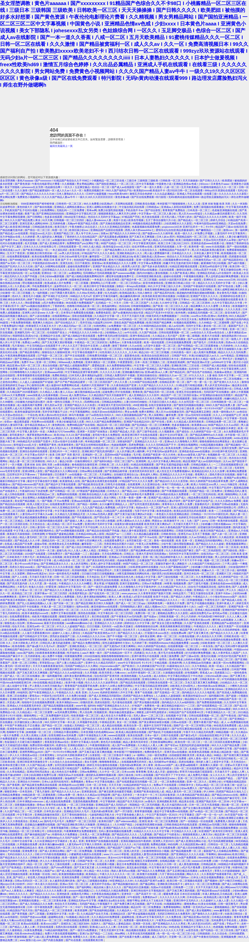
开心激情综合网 (35, 385)
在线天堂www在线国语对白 (107, 411)
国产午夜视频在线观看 (175, 491)
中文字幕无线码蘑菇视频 (179, 309)
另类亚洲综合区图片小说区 (119, 543)
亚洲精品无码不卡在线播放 (24, 606)
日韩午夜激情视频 (17, 936)
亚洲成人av (36, 821)
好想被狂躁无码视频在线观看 (215, 527)
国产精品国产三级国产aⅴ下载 (125, 847)
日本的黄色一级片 (181, 352)
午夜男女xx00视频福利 (169, 920)
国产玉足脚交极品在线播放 (182, 870)
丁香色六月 (79, 679)
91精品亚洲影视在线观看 (183, 266)
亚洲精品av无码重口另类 (213, 824)
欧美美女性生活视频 (124, 728)
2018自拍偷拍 (92, 656)
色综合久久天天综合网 (180, 256)
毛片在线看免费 (167, 847)
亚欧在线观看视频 (82, 316)
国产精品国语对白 (233, 259)
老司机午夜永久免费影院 (106, 434)
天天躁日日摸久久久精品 (163, 401)
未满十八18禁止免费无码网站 (116, 685)
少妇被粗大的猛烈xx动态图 (109, 378)
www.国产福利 (25, 652)
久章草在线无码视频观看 (141, 933)
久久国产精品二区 (14, 811)
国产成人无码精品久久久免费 (36, 903)
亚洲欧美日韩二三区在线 (185, 365)
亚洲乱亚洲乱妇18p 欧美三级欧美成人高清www (139, 256)
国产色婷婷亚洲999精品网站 (96, 299)
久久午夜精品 (200, 666)
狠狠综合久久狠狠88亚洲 (56, 352)
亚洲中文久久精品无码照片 (101, 662)
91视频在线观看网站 (185, 322)
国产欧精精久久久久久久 (29, 669)
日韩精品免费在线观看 (14, 560)
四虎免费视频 (137, 444)
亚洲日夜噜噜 (90, 837)
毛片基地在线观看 (122, 702)
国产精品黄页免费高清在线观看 (40, 784)
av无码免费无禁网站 (66, 712)
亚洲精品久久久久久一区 (149, 441)
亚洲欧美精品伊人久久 (130, 253)
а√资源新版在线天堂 (94, 758)
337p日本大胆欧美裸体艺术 (72, 755)
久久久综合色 (220, 933)
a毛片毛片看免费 (191, 867)
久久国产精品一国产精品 (144, 699)
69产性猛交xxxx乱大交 (108, 778)
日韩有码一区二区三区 (69, 203)
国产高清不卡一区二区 (149, 893)
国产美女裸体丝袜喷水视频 (154, 722)
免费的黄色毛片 (153, 751)
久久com (94, 692)
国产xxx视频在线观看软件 (36, 306)
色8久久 (17, 296)
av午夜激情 (54, 728)
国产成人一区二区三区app (131, 603)
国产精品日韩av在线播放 (173, 368)
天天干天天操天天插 (207, 887)
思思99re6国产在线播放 (118, 454)
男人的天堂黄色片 (237, 775)
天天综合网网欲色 (112, 553)
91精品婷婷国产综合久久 (137, 784)
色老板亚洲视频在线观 (225, 210)
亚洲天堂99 (44, 507)
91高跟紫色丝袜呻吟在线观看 (110, 567)
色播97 (125, 329)
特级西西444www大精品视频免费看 (169, 642)
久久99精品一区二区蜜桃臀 (214, 322)
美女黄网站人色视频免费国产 (39, 497)
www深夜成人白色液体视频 (43, 395)
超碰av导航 (41, 543)
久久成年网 (61, 279)
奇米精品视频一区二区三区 (100, 441)
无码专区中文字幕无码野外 (184, 553)
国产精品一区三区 (52, 725)
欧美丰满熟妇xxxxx (68, 702)
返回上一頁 (66, 146)
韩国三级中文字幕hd (177, 299)
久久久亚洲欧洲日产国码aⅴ (174, 877)
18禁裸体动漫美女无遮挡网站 (196, 289)
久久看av (94, 699)
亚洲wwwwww (35, 623)
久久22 (70, 434)
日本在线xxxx (195, 897)
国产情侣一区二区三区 (38, 230)
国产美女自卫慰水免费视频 (167, 623)
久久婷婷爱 (29, 236)
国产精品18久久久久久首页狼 (172, 481)
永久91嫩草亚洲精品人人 (113, 504)
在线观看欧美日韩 (93, 940)
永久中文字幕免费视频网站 (55, 289)
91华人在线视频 (144, 775)
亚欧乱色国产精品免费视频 (129, 322)
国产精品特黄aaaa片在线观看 (214, 890)
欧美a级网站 (114, 669)
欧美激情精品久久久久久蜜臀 (120, 263)
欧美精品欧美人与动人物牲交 (136, 292)
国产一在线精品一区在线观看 (197, 821)
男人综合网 (86, 712)
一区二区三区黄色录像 (54, 900)
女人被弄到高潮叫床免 (63, 880)
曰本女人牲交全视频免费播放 (208, 877)
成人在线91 (159, 675)
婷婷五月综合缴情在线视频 (102, 765)
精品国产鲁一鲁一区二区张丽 (147, 329)
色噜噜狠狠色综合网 (147, 626)
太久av (227, 461)
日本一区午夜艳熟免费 (40, 907)
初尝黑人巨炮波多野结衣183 (44, 877)
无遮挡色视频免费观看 (86, 801)
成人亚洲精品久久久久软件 (144, 395)
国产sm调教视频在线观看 (70, 530)
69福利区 (22, 692)
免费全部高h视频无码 (42, 745)
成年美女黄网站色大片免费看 (170, 758)
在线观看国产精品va (154, 718)
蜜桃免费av (190, 903)
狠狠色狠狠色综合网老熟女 (215, 441)
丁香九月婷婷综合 (10, 613)
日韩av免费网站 (19, 619)
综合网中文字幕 (223, 748)
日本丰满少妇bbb (214, 689)
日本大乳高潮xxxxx (131, 240)
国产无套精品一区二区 (167, 692)
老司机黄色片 (17, 434)
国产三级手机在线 (147, 431)
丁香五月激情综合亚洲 (201, 593)
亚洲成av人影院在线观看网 (176, 207)
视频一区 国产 (83, 567)
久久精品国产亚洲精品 (145, 368)
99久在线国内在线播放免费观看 (223, 639)
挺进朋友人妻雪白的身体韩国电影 (150, 854)
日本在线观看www (235, 408)
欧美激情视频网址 (17, 309)
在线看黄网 (134, 484)
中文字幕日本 (25, 814)
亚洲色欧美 (63, 893)
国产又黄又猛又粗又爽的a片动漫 (133, 514)
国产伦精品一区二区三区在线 (217, 930)
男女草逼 (99, 583)
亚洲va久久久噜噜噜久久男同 (181, 441)
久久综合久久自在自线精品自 (66, 761)
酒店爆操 (94, 553)
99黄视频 (57, 709)
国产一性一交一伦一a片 (210, 814)
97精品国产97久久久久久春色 (99, 253)
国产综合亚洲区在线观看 (163, 517)
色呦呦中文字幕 (15, 732)
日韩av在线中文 (120, 709)
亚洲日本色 (149, 847)
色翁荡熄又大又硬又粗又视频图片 (23, 742)
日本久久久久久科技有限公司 (40, 246)
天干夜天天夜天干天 (101, 458)
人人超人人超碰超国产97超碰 (36, 382)
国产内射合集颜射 (53, 940)
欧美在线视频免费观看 (95, 557)
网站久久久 (193, 874)
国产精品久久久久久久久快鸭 (211, 216)
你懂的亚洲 (87, 702)
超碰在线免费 (9, 629)
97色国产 (137, 705)
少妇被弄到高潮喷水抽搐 (148, 824)
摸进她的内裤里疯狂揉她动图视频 (196, 292)
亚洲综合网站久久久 (154, 679)
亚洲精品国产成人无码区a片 (112, 804)
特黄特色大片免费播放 (65, 834)
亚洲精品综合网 (196, 438)
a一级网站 (139, 755)
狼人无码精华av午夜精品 (163, 761)
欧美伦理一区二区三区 (188, 742)
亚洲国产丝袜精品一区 (51, 339)
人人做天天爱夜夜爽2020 (36, 633)
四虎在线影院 (103, 702)
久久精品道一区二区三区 (213, 718)
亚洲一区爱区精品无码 (149, 259)
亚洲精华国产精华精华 (235, 609)
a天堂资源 (96, 619)
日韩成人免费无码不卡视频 (120, 375)
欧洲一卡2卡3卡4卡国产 (210, 408)
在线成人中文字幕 (145, 576)
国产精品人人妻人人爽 (23, 926)
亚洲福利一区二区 (92, 454)
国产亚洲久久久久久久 (227, 382)
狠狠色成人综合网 (14, 623)
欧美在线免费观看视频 (45, 256)
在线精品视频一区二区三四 (175, 860)
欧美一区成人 (217, 666)
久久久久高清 (233, 309)
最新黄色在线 (132, 355)
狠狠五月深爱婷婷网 (146, 860)
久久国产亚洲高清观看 (197, 623)
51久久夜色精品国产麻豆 (180, 550)
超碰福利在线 (12, 689)
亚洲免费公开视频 (201, 827)
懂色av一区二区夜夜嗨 (100, 798)
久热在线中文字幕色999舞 (92, 639)
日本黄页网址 (47, 755)
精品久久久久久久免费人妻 (52, 890)
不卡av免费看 (62, 500)
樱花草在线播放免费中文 (120, 276)
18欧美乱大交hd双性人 (183, 685)
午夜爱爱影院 (125, 362)
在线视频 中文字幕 (176, 715)
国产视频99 (211, 880)
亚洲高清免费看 (71, 877)
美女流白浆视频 (13, 837)
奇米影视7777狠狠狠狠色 (171, 203)
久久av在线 (136, 345)
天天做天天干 (223, 771)
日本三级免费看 (9, 751)
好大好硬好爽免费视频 (198, 652)
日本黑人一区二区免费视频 (95, 834)
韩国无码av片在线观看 (71, 775)
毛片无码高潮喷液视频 (221, 841)
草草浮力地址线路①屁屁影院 (196, 771)
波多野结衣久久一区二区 (68, 286)
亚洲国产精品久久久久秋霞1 (80, 405)
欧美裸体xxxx (199, 425)
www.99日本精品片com (34, 477)
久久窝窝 (110, 860)
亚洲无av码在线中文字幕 (214, 266)
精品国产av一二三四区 (119, 533)
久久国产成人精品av (36, 768)
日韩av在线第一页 (181, 722)
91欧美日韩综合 (234, 913)
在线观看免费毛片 (114, 540)
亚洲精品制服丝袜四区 (47, 814)
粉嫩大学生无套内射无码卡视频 (181, 263)
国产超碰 (231, 695)
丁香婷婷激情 (45, 474)
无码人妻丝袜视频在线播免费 (115, 831)
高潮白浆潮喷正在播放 (231, 818)
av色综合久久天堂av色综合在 (208, 332)
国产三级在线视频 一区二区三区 (176, 576)
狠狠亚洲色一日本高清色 (18, 791)
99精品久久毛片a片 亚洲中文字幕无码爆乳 (94, 296)
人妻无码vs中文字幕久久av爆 (36, 514)
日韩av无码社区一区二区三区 (31, 880)
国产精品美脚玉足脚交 (199, 411)
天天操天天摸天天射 (41, 576)
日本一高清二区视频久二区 (150, 362)
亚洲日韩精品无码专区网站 (59, 887)
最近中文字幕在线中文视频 (42, 481)
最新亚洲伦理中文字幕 (40, 510)
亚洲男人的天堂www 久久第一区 (40, 312)
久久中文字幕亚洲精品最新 (152, 418)
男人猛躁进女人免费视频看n (162, 428)
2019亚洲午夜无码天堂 (225, 451)
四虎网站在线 (92, 401)
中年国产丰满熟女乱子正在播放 (22, 725)
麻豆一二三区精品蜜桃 (187, 388)
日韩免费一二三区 (183, 887)
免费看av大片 (90, 768)
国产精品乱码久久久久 (125, 834)
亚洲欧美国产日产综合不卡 (25, 699)
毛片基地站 (18, 345)
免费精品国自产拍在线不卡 (174, 249)
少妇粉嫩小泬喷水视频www (216, 524)
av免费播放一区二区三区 (122, 325)
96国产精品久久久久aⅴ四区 (224, 425)
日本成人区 (232, 877)
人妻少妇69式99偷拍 (136, 401)
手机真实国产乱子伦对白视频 (21, 210)
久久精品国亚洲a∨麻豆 (193, 844)
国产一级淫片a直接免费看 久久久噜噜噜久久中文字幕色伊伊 (122, 586)
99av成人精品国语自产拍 (74, 788)
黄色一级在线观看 (164, 540)
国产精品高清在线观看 (133, 682)
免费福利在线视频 (67, 494)
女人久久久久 (218, 775)
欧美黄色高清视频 (199, 751)
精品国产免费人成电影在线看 (211, 256)
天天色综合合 (38, 524)
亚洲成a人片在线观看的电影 (125, 557)
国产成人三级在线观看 (58, 864)
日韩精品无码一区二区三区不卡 (184, 329)
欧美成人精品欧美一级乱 (225, 751)
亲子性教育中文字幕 (153, 299)
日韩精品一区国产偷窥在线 (20, 448)
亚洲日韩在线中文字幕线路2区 (148, 890)
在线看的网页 (52, 669)
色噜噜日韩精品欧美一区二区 (84, 306)
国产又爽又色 (238, 675)
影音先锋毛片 (233, 312)
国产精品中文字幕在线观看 (61, 484)
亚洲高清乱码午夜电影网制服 (17, 679)
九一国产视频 (45, 500)
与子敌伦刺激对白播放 (20, 550)
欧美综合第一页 (133, 725)
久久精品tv (242, 732)
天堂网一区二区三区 (180, 936)
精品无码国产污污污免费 (178, 458)
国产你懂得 (241, 748)
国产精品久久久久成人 (131, 633)
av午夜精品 (228, 355)
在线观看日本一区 (98, 679)
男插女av (157, 520)
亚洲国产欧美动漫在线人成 (149, 791)
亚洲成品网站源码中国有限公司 (219, 507)
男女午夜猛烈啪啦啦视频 (122, 639)
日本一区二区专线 (96, 784)
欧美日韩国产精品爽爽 (159, 322)
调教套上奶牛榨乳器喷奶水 (151, 712)
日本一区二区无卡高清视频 (204, 804)
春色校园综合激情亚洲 (85, 464)
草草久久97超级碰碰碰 (227, 870)
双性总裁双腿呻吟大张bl (116, 642)
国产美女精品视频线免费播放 (31, 517)
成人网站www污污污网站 (234, 887)
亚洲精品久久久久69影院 (85, 428)
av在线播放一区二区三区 (83, 474)
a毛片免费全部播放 (53, 302)
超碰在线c (172, 771)
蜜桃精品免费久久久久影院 (173, 613)
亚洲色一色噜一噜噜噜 (147, 547)
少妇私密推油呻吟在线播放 (143, 567)
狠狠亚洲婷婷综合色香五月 (74, 616)
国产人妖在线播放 (40, 316)
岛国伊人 (96, 923)
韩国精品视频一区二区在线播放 (102, 329)
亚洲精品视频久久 (78, 745)
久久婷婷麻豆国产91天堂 (151, 666)
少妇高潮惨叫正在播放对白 (141, 619)
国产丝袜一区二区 (64, 603)
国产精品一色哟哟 (87, 504)
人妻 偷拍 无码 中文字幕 (221, 375)
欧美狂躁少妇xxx (79, 230)
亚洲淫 (143, 821)
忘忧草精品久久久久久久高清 (59, 269)
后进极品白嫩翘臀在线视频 (40, 824)
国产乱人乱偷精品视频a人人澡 (34, 603)
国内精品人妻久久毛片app (52, 448)
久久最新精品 (15, 930)
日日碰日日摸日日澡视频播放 (98, 573)
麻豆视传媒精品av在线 (88, 391)
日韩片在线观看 (170, 735)
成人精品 (12, 537)
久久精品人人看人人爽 (151, 745)
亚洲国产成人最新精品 (219, 768)
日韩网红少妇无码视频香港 (102, 309)
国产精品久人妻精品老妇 (117, 923)
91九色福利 (111, 292)
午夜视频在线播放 (193, 276)
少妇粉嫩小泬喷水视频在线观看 (208, 567)
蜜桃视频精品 (222, 907)
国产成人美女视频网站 (199, 910)
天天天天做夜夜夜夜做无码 (48, 666)
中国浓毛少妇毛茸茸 (53, 695)
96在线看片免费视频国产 (80, 302)
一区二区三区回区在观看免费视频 (221, 742)
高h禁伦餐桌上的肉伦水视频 (185, 659)
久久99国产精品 (123, 824)
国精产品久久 (55, 467)
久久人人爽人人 (200, 837)
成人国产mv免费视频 (124, 745)
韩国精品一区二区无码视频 (144, 804)
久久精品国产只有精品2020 (205, 563)
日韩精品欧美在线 (42, 226)
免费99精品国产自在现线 (81, 425)
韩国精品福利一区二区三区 (192, 236)
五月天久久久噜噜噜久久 (74, 818)
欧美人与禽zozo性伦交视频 (17, 920)
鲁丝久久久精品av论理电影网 (94, 794)
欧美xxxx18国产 (164, 765)
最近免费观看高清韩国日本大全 (161, 358)
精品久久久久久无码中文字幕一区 (217, 282)
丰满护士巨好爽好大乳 (90, 540)
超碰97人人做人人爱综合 (66, 633)
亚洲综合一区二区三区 (54, 273)
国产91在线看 (74, 940)
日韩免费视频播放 (149, 491)
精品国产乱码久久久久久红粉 (17, 266)
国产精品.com (130, 491)
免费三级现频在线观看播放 (209, 207)
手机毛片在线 (162, 689)
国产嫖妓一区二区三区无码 (74, 349)
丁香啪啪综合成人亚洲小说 (194, 428)
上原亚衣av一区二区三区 (48, 920)
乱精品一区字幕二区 (201, 748)
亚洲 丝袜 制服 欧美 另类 (216, 203)
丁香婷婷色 (59, 306)
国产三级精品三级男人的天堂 (116, 438)
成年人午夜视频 (240, 391)
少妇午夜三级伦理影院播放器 (178, 543)
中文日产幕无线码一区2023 (162, 814)
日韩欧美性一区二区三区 (65, 609)
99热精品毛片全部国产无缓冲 (34, 441)
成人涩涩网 (171, 738)
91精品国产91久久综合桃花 (178, 609)
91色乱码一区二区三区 (106, 448)
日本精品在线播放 (221, 917)
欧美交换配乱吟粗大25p (154, 926)
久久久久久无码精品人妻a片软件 (162, 500)
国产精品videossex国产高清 (28, 484)
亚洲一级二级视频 (190, 335)
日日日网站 (51, 349)
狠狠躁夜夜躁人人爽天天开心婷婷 (117, 213)
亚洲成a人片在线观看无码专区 (24, 705)
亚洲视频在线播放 (29, 900)
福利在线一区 (142, 600)
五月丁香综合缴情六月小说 (161, 220)
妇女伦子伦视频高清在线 (202, 586)
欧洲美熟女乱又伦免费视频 (64, 543)
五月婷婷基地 (33, 656)
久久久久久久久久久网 (173, 897)
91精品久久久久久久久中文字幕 (152, 831)
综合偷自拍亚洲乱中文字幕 (214, 735)
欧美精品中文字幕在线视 (112, 877)
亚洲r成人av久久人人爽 (102, 926)
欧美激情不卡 (172, 520)
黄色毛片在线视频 (111, 742)
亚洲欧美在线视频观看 (132, 388)
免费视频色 (77, 781)
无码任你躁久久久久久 (20, 854)
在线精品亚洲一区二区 (172, 382)
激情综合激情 (184, 269)
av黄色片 (150, 801)
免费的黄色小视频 (197, 649)
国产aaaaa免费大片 (106, 600)
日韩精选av (153, 207)
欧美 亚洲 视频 (43, 408)
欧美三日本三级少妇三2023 (174, 243)
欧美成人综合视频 (197, 487)
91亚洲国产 (205, 831)
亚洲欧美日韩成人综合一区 (180, 282)
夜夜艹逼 (30, 213)
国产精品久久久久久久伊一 (152, 788)
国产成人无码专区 (122, 794)
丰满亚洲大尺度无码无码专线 (115, 405)
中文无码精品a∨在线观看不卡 (44, 345)
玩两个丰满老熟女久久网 (92, 735)
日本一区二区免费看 (61, 477)
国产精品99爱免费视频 (134, 448)
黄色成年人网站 (149, 474)
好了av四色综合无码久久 (100, 415)
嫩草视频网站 (147, 818)
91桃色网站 (100, 325)
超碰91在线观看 (172, 276)
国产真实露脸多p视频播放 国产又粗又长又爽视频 (127, 236)
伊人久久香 (121, 382)
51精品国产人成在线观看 (118, 510)
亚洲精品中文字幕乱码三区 (81, 213)
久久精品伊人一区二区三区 (132, 910)
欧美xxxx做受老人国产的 (192, 454)
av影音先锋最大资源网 (75, 619)
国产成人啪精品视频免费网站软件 (85, 276)
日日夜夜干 (61, 474)
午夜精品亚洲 (107, 722)
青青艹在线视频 (144, 692)
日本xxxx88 (128, 771)
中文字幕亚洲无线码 (145, 243)
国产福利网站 (84, 887)
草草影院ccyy (47, 662)
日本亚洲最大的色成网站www (98, 732)
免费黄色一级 (152, 705)
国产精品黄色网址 (30, 352)
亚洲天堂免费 (230, 448)
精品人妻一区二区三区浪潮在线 (28, 461)
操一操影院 (195, 279)
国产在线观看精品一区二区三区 (215, 705)
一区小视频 (16, 464)
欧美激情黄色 (66, 444)
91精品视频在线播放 (212, 444)
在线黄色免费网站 (237, 857)
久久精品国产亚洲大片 (31, 629)
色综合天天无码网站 (66, 903)
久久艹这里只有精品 (146, 438)
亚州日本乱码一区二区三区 (199, 573)
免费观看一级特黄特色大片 (139, 920)
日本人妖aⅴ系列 (165, 236)
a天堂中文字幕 (125, 507)
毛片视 (137, 454)
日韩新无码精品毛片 (188, 530)
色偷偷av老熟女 (223, 372)
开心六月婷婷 (189, 616)
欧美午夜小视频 (75, 682)
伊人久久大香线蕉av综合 (24, 755)
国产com (22, 718)
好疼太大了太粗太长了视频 (156, 900)
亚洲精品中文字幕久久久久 (196, 926)
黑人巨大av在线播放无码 (170, 411)
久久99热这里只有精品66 (110, 867)
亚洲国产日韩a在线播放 (225, 504)
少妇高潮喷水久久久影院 (178, 223)
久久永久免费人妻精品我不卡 (81, 438)
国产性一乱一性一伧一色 (171, 487)
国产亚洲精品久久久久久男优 (169, 923)
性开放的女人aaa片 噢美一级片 (85, 652)
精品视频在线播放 (136, 930)
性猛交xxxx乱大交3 (41, 233)
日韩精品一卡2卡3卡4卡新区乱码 (210, 514)
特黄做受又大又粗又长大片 (41, 325)
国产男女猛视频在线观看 (142, 913)
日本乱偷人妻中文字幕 (207, 253)
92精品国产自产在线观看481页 (186, 712)
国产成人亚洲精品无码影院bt (105, 695)
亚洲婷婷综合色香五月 (233, 296)
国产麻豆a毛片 (189, 735)
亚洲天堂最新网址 (130, 583)
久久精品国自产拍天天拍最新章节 (108, 395)
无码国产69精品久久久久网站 (82, 666)
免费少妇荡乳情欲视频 (111, 210)
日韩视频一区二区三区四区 (69, 220)
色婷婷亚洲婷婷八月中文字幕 (117, 692)
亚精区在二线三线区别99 (75, 923)
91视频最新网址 (173, 903)
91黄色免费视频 (33, 930)
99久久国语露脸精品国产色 (131, 415)
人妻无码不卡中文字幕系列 (230, 233)
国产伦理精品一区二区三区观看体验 (198, 345)
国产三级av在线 (190, 656)
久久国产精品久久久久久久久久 (157, 385)
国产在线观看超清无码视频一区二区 (137, 781)
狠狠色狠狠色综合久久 (197, 798)
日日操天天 (121, 798)
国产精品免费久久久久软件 (120, 249)
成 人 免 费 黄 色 (66, 808)
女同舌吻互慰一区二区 (139, 540)
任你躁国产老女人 (57, 332)
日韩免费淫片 (55, 553)
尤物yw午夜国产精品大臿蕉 (83, 223)
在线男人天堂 (120, 689)
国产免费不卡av (9, 240)
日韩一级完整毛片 (228, 903)
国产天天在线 (155, 903)
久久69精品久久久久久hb (91, 636)
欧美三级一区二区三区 (220, 467)
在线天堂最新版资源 (160, 405)
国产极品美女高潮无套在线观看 (100, 481)
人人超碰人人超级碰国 (168, 695)
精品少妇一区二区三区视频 (154, 352)
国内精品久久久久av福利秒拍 (178, 702)
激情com (228, 230)
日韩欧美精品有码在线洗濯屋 (181, 824)
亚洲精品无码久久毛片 (77, 811)
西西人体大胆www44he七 (139, 230)
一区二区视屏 (35, 811)
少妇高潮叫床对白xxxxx (75, 669)
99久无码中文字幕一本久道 (60, 722)
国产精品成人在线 (232, 600)
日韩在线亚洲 (140, 738)
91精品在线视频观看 (143, 464)
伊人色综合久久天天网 (209, 636)
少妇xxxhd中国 (125, 860)
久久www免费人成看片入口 (107, 418)
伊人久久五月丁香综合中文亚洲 (80, 345)
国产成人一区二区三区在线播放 (22, 675)
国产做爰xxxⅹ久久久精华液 (158, 233)
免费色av (114, 342)
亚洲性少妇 (215, 781)
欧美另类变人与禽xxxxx (112, 672)
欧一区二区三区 (9, 590)
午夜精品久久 (201, 596)
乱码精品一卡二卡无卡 (109, 302)
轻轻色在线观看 (238, 365)
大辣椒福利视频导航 (161, 590)
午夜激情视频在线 (100, 745)
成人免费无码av (78, 395)
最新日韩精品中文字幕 (13, 481)
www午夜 (81, 705)
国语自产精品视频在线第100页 (226, 517)
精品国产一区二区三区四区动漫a (180, 395)
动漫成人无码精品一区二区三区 (82, 725)
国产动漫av (150, 616)
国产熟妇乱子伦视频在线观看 (165, 732)
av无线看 (35, 273)
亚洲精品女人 (105, 824)
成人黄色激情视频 (189, 864)
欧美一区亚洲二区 (136, 517)
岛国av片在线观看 (161, 887)
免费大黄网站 (147, 411)
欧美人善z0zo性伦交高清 (53, 415)
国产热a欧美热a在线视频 (174, 827)
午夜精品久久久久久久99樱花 (76, 583)
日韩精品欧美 (209, 864)
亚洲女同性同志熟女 (38, 771)
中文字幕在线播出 (105, 781)
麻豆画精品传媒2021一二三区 (178, 705)
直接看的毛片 (202, 504)
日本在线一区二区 (128, 926)
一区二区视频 (81, 282)
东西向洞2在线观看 (66, 926)
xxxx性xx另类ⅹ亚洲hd (203, 316)
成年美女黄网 (148, 636)
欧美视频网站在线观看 (77, 709)
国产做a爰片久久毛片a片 (41, 646)
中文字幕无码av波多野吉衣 (162, 451)
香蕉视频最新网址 (236, 543)
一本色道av (29, 507)
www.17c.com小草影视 (116, 854)
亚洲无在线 (67, 263)
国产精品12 (220, 808)
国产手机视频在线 (82, 517)
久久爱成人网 (23, 286)
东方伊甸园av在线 (10, 236)
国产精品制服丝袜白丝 (126, 884)
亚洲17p (84, 933)
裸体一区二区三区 (167, 636)
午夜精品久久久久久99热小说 (86, 332)
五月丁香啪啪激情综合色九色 (117, 576)
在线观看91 (7, 411)
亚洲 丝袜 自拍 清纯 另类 (38, 464)
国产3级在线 (230, 550)
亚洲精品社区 (118, 913)
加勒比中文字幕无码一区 (72, 586)
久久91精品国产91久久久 (172, 586)
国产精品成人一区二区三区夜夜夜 (54, 910)
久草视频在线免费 (27, 844)
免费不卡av (28, 362)
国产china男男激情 (62, 867)
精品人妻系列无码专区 (136, 742)
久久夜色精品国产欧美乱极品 (194, 794)
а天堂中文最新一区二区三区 (160, 345)
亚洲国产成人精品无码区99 (102, 319)
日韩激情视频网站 (141, 306)
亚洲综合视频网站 (188, 444)
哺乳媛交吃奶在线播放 (169, 808)
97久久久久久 (197, 375)
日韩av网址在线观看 (91, 471)
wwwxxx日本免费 (202, 860)
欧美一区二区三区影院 (28, 659)
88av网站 (120, 933)
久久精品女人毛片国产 (165, 335)
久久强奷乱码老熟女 (171, 699)
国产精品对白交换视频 (137, 887)
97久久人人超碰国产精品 (71, 626)
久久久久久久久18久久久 (114, 527)
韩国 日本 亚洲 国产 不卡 (58, 259)
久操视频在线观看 (173, 672)
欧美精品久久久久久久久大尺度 (166, 930)
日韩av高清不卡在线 (205, 269)
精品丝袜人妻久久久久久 (108, 887)
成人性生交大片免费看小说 (116, 715)
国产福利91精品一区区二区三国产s (114, 461)
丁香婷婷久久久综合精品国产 (81, 236)
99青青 (168, 583)
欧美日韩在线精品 (164, 319)
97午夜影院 (134, 897)
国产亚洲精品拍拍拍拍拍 (50, 213)
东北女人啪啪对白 (194, 709)
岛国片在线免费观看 (98, 748)
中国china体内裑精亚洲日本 (16, 682)
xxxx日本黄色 (20, 870)
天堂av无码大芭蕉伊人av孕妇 (220, 240)
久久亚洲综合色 (151, 484)
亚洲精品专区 (198, 467)
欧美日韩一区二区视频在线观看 (185, 880)
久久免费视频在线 (206, 576)
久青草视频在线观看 (80, 448)
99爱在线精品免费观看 (77, 920)
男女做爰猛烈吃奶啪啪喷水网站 (117, 768)
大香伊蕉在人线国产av (42, 870)
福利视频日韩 (217, 695)
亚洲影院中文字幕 (57, 913)
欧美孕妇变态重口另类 (13, 765)
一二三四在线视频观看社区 (228, 464)
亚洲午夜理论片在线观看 (146, 656)
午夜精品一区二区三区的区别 (91, 342)
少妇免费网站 (47, 210)
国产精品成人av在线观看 (14, 233)
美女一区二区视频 (127, 722)
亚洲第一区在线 (142, 923)
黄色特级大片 (25, 207)
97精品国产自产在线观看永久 (146, 798)
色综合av (119, 458)
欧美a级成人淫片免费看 (58, 282)
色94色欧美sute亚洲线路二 (212, 685)
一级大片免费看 (10, 735)
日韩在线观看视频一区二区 (174, 332)
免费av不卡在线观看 (165, 784)
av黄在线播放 (62, 464)
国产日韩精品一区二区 (63, 491)
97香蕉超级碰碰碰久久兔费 (182, 679)
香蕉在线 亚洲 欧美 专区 (174, 467)
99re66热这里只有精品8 (212, 857)
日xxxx (64, 395)
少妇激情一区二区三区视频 (15, 292)
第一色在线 (50, 583)
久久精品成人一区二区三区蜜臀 (35, 712)
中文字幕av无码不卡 (36, 454)
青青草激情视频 (143, 811)
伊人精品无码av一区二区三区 (75, 325)
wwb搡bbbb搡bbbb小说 (79, 623)
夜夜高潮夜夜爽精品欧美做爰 (161, 289)
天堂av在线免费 (237, 223)
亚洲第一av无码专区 (77, 339)
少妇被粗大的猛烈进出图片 (30, 401)
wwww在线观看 (117, 735)
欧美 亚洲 (81, 692)
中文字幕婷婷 (108, 801)
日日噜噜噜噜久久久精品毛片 (26, 372)
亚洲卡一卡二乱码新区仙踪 (106, 629)
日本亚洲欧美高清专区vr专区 (28, 748)
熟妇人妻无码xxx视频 (123, 870)
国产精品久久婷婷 (181, 596)
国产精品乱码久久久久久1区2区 (88, 649)
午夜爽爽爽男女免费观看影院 (80, 831)
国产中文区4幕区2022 (207, 448)
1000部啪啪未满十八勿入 (182, 606)
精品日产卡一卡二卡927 (68, 907)
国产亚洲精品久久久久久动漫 (188, 854)
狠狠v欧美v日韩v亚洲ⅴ (20, 438)
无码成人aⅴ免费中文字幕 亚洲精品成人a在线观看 (103, 590)
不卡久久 (77, 401)
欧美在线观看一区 (57, 748)
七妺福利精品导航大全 (102, 814)
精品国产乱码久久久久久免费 (76, 378)
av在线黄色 (16, 768)
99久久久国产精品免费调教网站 (104, 421)
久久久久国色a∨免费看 (228, 500)
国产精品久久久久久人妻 (224, 633)
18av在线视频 (82, 358)
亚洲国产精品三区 (64, 233)
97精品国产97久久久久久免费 (136, 481)
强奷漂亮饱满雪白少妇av (31, 467)
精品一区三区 (35, 864)
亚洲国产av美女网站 (235, 477)
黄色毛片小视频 (32, 296)
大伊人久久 (17, 302)
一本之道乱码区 (59, 249)
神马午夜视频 (77, 415)
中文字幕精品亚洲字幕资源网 (82, 372)
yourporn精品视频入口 (81, 890)
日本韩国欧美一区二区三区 (226, 401)
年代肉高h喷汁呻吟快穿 (211, 616)
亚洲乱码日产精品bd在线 (158, 378)
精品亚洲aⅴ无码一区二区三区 (24, 365)
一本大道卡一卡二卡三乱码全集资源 (155, 794)
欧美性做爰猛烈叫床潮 (28, 411)
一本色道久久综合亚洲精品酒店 (172, 514)
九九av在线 (145, 675)
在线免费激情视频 (60, 517)
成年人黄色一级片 (198, 758)
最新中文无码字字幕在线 (158, 725)
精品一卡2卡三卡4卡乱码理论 (24, 818)
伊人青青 (148, 765)
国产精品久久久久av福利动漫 (66, 672)
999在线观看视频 (61, 897)
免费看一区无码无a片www (198, 907)
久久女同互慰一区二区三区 (194, 401)
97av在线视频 (65, 497)
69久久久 (52, 461)
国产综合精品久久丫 (67, 322)
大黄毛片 (22, 586)
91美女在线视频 (207, 903)
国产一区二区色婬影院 (209, 550)
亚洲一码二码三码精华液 (183, 418)
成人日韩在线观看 (14, 494)
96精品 (218, 755)
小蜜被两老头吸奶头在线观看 (85, 854)
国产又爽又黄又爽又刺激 (78, 580)
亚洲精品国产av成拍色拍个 (227, 623)
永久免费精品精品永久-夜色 (28, 847)
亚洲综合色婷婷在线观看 (34, 451)
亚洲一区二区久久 (197, 781)
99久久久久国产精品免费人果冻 (22, 220)
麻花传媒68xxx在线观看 (104, 606)
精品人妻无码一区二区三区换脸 (184, 791)
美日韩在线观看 (101, 616)
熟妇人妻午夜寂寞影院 (134, 530)
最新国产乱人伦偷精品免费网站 (221, 851)
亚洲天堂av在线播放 (176, 751)
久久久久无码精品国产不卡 (161, 444)
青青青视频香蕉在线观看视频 (34, 375)
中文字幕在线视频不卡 (85, 352)
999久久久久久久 (19, 893)
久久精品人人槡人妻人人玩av (57, 391)
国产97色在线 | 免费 (229, 286)
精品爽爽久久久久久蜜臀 (204, 306)
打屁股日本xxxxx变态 (157, 633)
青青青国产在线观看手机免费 (81, 685)
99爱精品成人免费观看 (203, 580)
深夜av (104, 233)
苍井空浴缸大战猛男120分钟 (96, 322)
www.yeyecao (129, 593)
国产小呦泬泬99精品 (231, 880)
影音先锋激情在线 (153, 282)
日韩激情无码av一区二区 (207, 259)
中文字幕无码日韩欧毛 (224, 758)
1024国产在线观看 (35, 553)
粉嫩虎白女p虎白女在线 (112, 900)
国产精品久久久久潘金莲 (59, 590)
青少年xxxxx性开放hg (27, 563)
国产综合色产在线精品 (200, 372)
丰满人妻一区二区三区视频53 (58, 606)
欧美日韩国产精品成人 (214, 530)
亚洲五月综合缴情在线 (189, 391)
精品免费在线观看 (198, 497)
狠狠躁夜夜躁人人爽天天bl (198, 834)
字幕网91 (211, 854)
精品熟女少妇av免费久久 (183, 788)
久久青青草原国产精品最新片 (154, 728)
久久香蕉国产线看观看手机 (216, 874)
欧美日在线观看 (59, 319)
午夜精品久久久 (65, 692)
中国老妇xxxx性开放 (211, 477)
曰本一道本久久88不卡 (17, 378)
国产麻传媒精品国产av (38, 834)
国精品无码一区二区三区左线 (59, 540)
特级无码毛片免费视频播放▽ (163, 316)
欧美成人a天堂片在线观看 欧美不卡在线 (146, 596)
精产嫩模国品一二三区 (209, 230)
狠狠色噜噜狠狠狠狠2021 (115, 656)
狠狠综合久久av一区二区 (173, 375)
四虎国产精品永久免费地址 (138, 695)
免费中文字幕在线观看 (64, 613)
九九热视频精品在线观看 (142, 877)
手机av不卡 (233, 923)
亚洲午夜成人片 (226, 603)
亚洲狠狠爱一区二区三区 (108, 851)
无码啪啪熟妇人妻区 (131, 606)
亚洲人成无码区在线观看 (185, 507)
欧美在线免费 (136, 735)
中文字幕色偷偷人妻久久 (130, 814)
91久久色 (151, 652)
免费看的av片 (150, 897)
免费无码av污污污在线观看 (37, 689)
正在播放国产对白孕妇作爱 (152, 560)
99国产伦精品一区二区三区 (116, 243)
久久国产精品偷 (148, 332)
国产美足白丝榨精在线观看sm (93, 444)
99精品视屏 (6, 547)
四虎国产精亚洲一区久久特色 (159, 454)
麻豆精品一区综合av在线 (43, 309)
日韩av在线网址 (147, 639)
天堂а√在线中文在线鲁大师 (68, 441)
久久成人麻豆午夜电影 (75, 458)
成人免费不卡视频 (52, 656)
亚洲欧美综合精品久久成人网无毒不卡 (101, 494)
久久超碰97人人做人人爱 (215, 900)
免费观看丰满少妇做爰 (212, 319)
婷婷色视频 (125, 309)
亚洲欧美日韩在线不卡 (170, 884)
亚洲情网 (141, 461)
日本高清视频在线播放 (27, 428)
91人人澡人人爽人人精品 (82, 550)
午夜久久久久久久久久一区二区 (118, 874)
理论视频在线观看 (32, 282)
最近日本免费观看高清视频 (132, 864)
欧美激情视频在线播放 (72, 874)
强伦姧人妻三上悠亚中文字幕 (213, 761)
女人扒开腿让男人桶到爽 (131, 451)
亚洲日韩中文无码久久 (186, 900)
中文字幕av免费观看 (150, 263)
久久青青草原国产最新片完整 (155, 593)
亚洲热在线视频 (150, 467)
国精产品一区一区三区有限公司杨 (193, 725)
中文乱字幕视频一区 (53, 547)
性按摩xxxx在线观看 (43, 421)
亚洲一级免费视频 (141, 709)
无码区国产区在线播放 (217, 391)
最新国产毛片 (236, 325)
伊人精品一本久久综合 (97, 870)
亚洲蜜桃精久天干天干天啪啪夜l (136, 808)
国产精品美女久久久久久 (14, 857)
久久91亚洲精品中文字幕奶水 (51, 841)
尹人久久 (231, 590)
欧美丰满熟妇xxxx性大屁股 (137, 778)
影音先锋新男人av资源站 (49, 438)
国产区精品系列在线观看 (112, 897)
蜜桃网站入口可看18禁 (103, 282)
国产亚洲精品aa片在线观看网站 (33, 358)
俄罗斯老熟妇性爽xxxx (40, 434)
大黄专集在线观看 (132, 342)
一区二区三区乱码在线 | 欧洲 (207, 494)
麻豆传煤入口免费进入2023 (115, 738)
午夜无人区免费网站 (148, 543)
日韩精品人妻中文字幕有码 (188, 639)
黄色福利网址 (110, 306)
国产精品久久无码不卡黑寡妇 (216, 788)
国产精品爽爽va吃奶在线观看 (147, 550)
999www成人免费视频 (71, 362)
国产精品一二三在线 (102, 933)
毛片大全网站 (15, 887)
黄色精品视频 (140, 837)
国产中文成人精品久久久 (55, 428)
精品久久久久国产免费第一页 (44, 600)
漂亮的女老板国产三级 (63, 636)
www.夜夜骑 (223, 669)
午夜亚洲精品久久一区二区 (221, 712)
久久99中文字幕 (169, 302)
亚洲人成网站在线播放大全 (102, 207)
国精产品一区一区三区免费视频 (173, 349)
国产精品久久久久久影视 (96, 728)
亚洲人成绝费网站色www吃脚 (156, 570)
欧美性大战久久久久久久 (118, 844)
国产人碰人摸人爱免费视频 (44, 936)
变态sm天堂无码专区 (94, 718)
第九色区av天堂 (54, 405)
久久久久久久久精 (110, 372)
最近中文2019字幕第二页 (174, 434)
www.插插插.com (36, 728)
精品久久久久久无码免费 (232, 352)
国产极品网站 (148, 884)
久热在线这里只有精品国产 (64, 768)
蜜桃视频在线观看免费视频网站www (70, 537)
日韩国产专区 (180, 355)
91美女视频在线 (100, 709)
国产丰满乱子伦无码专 (56, 296)
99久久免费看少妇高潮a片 (99, 203)
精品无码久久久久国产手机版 (21, 276)
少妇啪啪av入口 (113, 332)
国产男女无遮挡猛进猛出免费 (173, 464)
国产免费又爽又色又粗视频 (130, 903)
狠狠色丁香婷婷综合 (237, 243)
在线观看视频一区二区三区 (183, 646)
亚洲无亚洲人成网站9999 (34, 223)
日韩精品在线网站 (112, 401)
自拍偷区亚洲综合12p (126, 474)
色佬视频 (218, 926)
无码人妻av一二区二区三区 (148, 715)
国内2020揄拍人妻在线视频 (152, 273)
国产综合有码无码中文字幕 (80, 408)
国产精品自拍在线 (175, 649)
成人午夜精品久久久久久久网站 (145, 398)
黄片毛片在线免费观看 (171, 652)
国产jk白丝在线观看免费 (111, 408)
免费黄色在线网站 (95, 847)
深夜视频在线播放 (25, 804)
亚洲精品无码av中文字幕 (82, 900)
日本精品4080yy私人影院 (90, 533)
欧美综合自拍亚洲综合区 (156, 355)
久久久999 (13, 477)
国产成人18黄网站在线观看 (50, 266)
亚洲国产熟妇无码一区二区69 (213, 801)
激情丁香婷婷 (120, 345)
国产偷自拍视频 (43, 207)
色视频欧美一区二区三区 (222, 454)
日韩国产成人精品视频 (214, 365)
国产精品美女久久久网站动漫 (61, 471)
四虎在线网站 (80, 699)
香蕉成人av (206, 672)
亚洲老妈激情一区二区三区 (35, 240)
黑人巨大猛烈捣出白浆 (175, 804)
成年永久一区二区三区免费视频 (203, 884)
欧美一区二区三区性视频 (153, 857)
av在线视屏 (16, 709)
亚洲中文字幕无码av (30, 596)
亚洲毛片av (184, 533)
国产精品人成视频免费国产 (75, 365)
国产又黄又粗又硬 (84, 867)
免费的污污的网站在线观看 (148, 309)
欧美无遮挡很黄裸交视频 (199, 557)
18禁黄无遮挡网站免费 (116, 609)
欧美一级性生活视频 (59, 401)
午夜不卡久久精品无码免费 (198, 732)
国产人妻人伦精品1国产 (70, 662)
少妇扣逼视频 (139, 609)
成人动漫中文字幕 (17, 685)
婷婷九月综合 (218, 220)
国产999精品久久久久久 (165, 600)
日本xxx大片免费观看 (13, 395)
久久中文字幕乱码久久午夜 (227, 302)
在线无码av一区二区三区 (215, 553)
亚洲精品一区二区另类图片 (113, 550)
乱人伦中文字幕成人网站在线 (165, 461)
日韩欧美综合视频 (145, 203)
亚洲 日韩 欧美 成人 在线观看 (124, 718)
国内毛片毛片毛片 (54, 821)
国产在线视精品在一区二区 (27, 758)
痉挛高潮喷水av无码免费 (62, 735)
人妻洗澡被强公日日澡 (37, 709)
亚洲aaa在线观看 (81, 500)
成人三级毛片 (160, 936)
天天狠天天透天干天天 (186, 524)
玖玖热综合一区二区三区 (174, 748)
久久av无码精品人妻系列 (203, 537)
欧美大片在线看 (211, 335)
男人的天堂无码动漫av (218, 385)
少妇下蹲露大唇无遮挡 (63, 292)
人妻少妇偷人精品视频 (102, 818)
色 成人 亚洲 (77, 841)
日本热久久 (114, 491)
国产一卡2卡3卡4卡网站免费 (61, 751)
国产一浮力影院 (124, 811)
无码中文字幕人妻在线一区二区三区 (206, 325)
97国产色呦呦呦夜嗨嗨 (187, 570)
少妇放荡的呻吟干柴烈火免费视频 (19, 860)
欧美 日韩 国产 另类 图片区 (65, 454)
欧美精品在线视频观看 (50, 778)
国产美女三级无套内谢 (125, 537)
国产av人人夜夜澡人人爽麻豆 (18, 890)
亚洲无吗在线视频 (164, 246)
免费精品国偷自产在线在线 (32, 319)
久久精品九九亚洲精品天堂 (70, 514)
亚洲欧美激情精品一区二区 (107, 920)
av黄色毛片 (206, 870)
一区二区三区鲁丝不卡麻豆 (189, 378)
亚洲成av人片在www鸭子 (141, 408)
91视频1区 (183, 296)
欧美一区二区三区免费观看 (163, 821)
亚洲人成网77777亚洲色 (105, 467)
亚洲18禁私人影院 (32, 471)
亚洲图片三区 (224, 573)
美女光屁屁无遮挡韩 (130, 358)
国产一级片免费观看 (84, 897)
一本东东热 (207, 646)
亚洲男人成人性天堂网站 (18, 408)
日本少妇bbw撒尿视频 (52, 276)
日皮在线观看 (167, 269)
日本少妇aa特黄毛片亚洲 (73, 256)
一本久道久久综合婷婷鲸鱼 (225, 629)
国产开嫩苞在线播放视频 (173, 537)
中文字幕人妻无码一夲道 (31, 431)
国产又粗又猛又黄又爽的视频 (96, 751)
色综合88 (124, 306)
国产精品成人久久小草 (28, 540)
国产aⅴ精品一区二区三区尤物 (207, 811)
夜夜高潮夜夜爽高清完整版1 (176, 626)
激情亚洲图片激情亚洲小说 (216, 388)
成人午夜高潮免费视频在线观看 (18, 355)
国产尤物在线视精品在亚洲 (115, 223)
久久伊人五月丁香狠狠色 (203, 547)
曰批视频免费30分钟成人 (177, 259)
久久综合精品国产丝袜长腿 (143, 827)
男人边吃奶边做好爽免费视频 (222, 276)
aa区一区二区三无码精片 (212, 606)
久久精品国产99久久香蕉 (152, 629)
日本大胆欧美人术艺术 (26, 642)
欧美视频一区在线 (40, 874)
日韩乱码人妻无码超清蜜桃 (55, 642)
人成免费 (105, 345)
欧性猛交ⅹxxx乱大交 (25, 444)
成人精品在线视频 (112, 725)
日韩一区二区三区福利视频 (69, 576)
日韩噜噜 (112, 936)
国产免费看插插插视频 (210, 702)
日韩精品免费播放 (10, 794)
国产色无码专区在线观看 (141, 487)
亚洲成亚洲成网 (176, 362)
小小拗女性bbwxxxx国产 (224, 596)
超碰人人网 (238, 771)
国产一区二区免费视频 (80, 851)
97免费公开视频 (204, 233)
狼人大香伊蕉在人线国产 (227, 652)
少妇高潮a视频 (199, 299)
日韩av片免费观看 (152, 583)
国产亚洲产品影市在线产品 (198, 500)
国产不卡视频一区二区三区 (122, 636)
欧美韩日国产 (107, 821)
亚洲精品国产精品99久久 (18, 649)
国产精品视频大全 (88, 808)
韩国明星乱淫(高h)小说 (25, 335)
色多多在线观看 (54, 216)
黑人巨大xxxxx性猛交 (191, 213)
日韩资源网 (38, 533)
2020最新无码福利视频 (159, 388)
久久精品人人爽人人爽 (72, 309)
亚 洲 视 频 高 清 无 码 (103, 788)
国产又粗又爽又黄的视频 (181, 890)
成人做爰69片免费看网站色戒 (63, 385)
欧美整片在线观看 (147, 874)
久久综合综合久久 (147, 249)
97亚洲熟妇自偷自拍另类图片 (217, 395)
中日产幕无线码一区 (203, 669)
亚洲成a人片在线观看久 (115, 699)
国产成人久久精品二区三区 (218, 659)
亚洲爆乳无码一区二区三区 (30, 332)
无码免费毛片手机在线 (224, 920)
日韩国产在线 (89, 877)
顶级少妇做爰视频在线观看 (207, 398)
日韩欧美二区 (107, 464)
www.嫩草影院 (222, 910)
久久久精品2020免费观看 (105, 917)
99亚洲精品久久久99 (121, 880)
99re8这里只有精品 (75, 216)
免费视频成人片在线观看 (76, 418)
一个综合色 (31, 415)
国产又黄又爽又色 (198, 633)
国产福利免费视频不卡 (30, 388)
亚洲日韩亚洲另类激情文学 (32, 761)
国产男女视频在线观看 (147, 702)
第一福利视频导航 (52, 675)
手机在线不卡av (134, 210)
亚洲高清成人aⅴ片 (10, 249)
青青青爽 (141, 771)
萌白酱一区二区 (230, 804)
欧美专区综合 (50, 818)
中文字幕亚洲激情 (65, 510)
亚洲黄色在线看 (16, 728)
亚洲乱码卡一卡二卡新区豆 (65, 451)
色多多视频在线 (181, 425)
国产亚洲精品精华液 (116, 471)
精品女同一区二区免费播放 (146, 907)
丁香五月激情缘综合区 (58, 570)
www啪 (195, 642)
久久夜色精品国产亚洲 (124, 385)
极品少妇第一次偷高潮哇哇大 (76, 461)
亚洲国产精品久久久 (115, 827)
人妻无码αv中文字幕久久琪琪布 (84, 844)
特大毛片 (58, 408)
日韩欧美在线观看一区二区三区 (165, 682)
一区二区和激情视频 (191, 600)
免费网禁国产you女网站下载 (83, 243)
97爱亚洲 (51, 586)
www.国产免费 (102, 689)
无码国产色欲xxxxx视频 (33, 917)
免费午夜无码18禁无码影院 (113, 335)
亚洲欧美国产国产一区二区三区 (156, 580)
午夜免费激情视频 (21, 322)
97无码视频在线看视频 (235, 679)
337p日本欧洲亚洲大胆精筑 (45, 619)
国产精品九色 (156, 448)
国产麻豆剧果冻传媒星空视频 (115, 791)
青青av (89, 781)
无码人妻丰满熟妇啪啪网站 (91, 596)
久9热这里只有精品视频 (189, 385)
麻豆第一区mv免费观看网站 (229, 662)
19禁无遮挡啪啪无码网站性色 (133, 573)
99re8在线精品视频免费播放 (195, 738)
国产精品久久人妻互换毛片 (187, 689)
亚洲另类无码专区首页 (142, 471)
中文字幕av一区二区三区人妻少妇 (158, 213)
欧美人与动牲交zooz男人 (205, 484)
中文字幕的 (239, 524)
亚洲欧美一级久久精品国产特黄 (100, 240)
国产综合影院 (153, 210)
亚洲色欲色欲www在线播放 (194, 451)
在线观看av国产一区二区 (203, 818)
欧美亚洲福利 (175, 718)
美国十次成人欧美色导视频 (128, 220)
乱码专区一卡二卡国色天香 (204, 368)
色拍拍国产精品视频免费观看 (90, 259)
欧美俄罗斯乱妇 (78, 593)
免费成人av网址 (31, 342)
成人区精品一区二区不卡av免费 (65, 524)
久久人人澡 (194, 203)
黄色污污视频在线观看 (122, 259)
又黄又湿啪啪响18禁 (126, 570)
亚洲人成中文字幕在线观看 (106, 563)
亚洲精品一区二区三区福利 (209, 590)
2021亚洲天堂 (108, 808)
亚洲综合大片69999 (29, 781)
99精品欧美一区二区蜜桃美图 (39, 794)
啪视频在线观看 (72, 728)
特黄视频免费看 (74, 656)
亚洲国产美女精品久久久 (107, 266)
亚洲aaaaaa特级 (54, 372)
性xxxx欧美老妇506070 (135, 339)
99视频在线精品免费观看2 (147, 223)
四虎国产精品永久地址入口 (231, 791)
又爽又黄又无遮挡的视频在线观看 (44, 520)
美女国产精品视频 (25, 500)
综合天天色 (18, 626)
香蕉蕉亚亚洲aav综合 (57, 742)
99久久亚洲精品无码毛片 (66, 507)
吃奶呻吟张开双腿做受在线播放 (168, 339)
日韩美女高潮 (216, 342)
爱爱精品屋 (98, 365)
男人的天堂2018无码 (199, 923)
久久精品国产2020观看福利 (23, 391)
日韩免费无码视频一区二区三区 (105, 355)
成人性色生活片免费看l (65, 771)
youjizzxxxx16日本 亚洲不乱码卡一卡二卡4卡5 (188, 226)
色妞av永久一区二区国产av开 (153, 507)
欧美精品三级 (77, 319)
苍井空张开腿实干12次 (55, 411)
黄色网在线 (59, 425)
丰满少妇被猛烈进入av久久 (204, 355)
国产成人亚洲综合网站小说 (191, 841)
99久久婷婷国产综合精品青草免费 (209, 481)
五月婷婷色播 (58, 223)
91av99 (76, 388)
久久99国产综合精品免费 (143, 382)
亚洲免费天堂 (30, 851)
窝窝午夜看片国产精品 (207, 722)
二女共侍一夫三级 (44, 550)
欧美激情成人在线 (70, 481)
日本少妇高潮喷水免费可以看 (40, 775)
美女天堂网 (91, 761)
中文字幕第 (125, 600)
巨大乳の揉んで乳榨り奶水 (177, 216)
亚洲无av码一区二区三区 (41, 626)
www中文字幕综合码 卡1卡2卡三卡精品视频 (143, 662)
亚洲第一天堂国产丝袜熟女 (92, 431)
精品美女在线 (187, 801)
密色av (41, 804)
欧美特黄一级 (197, 246)
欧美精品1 (92, 874)
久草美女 (225, 306)
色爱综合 (61, 745)
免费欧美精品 (60, 375)
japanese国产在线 (103, 500)
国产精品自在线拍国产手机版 (103, 530)
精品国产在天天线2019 (130, 801)
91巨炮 (185, 316)
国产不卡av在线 (148, 537)
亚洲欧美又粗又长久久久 (39, 279)
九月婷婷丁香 (140, 642)
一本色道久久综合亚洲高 (106, 279)
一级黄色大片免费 (174, 603)
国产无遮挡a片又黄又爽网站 (120, 646)
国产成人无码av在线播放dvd (33, 609)
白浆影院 (95, 755)
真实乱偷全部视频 (137, 867)
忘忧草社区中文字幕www (21, 474)
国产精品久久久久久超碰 (210, 543)
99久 (54, 874)
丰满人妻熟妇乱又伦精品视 (217, 893)
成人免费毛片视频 (198, 775)
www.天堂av (74, 758)
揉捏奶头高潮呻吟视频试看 (101, 775)
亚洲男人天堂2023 (163, 841)
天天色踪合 (93, 576)
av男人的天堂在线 (69, 253)
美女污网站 (110, 497)
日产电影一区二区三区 (50, 355)
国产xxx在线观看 (197, 339)
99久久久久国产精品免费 (225, 745)
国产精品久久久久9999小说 (125, 233)
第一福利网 (241, 230)
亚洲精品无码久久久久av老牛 (109, 398)
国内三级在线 (126, 775)
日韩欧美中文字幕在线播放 (45, 857)
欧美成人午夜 (129, 580)
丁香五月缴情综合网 (230, 269)
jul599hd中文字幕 (222, 362)
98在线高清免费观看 (225, 725)
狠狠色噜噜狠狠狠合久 (104, 358)
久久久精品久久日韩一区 (163, 864)
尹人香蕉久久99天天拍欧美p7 (46, 685)
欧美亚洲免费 (72, 557)
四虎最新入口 (223, 672)
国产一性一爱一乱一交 (200, 382)
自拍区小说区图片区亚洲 (173, 279)
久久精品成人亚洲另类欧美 (189, 421)
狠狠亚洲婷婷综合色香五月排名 (167, 910)
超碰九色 (62, 550)
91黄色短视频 (187, 636)
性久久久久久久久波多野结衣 (102, 682)
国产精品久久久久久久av (66, 791)
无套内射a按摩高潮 (130, 765)
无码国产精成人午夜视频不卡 (96, 903)
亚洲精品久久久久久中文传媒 (177, 474)
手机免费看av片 (93, 907)
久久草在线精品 (16, 771)
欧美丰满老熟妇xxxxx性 (35, 613)
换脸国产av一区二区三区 (130, 428)
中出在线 (172, 629)
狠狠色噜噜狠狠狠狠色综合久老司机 (169, 837)
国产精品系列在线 (164, 292)
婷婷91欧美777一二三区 (125, 748)
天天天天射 (115, 784)
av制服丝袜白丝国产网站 (66, 240)
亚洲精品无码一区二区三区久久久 (64, 847)
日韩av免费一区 (66, 794)
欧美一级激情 (70, 857)
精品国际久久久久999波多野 (201, 699)
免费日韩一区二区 (145, 613)
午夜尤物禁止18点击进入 (83, 226)
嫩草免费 (171, 415)
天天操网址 (106, 474)
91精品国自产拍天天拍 (20, 910)
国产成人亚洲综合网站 (52, 851)
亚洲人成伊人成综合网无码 (173, 619)
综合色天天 (129, 629)
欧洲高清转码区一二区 (59, 629)
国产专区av (171, 745)
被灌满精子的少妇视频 (214, 263)
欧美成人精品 (205, 755)
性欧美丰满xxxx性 (200, 619)
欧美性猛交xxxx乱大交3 (117, 246)
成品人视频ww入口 (156, 606)
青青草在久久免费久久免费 (177, 504)
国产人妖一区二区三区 (225, 533)
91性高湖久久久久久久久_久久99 (118, 352)
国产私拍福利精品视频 (102, 910)
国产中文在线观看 (75, 355)
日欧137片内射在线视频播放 (51, 854)
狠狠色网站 (30, 715)
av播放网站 (75, 273)
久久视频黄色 (167, 431)
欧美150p (59, 434)
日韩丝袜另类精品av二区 (41, 494)
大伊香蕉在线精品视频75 (105, 893)
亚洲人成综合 (98, 936)
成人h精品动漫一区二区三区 (69, 560)
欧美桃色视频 (129, 675)
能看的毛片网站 (80, 893)
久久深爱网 (18, 573)
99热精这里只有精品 (211, 418)
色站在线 (130, 418)
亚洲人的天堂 (132, 851)
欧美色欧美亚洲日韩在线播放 (159, 296)
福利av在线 (83, 606)
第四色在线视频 (87, 613)
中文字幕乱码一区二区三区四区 (116, 613)
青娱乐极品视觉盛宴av (122, 712)
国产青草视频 (20, 913)
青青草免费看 (241, 917)
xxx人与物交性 (229, 484)
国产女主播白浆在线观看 (197, 808)
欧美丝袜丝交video (165, 778)
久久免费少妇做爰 (76, 695)
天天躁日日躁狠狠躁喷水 (29, 570)
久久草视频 (91, 672)
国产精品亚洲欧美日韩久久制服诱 (95, 603)
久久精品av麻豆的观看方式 (220, 213)
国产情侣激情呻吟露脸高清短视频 (29, 639)
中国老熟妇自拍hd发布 (45, 263)
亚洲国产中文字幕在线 (77, 467)
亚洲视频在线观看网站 (162, 530)
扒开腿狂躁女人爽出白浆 (29, 722)
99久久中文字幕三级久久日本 (165, 286)
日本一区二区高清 (228, 547)
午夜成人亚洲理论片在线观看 (111, 269)
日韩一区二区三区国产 (136, 302)
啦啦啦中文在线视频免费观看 (38, 702)
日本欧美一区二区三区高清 (78, 600)
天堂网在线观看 (124, 203)
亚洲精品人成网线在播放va (69, 207)
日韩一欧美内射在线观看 (224, 520)
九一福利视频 (40, 292)
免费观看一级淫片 (55, 758)
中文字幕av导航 (130, 467)
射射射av (97, 263)
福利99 (91, 705)
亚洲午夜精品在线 (140, 335)
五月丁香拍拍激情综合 (75, 814)
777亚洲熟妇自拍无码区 (89, 497)
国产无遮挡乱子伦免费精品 (65, 368)
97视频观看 (111, 583)
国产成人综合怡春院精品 (191, 847)
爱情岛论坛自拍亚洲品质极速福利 (175, 230)
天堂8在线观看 (45, 926)
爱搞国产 (62, 646)
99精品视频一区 (225, 732)
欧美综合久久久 (33, 887)
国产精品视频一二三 (76, 553)
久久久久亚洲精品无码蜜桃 (115, 226)
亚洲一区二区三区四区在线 (193, 778)
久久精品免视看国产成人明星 (109, 487)
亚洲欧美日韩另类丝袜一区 (42, 253)
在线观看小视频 (106, 864)
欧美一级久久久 (184, 233)
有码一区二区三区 (34, 837)
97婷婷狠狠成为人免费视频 (59, 596)
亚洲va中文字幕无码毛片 (150, 917)
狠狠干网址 (133, 900)
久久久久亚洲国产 (91, 609)
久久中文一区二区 (109, 771)
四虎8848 (186, 358)
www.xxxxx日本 (226, 279)
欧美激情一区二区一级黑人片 (225, 339)
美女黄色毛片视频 (227, 292)
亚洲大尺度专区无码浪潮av (151, 553)
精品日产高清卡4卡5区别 (159, 312)
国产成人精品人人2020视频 (158, 240)
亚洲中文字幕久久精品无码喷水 (154, 768)
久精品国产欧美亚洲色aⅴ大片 (99, 633)
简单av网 (92, 210)
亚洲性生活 (210, 279)
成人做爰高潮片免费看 (30, 405)
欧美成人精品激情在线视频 (131, 732)
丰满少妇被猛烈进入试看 (70, 421)
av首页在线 (192, 930)
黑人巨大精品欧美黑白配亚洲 (208, 249)
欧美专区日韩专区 (223, 831)
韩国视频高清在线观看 (172, 438)
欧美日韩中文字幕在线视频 (99, 286)
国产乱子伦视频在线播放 (201, 603)
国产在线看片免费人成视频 (134, 936)
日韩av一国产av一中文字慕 (86, 827)
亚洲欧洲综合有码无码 (13, 299)
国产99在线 (7, 659)
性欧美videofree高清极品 (29, 933)
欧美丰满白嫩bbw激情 (52, 844)
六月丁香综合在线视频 (172, 874)
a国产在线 (219, 923)
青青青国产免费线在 (174, 210)
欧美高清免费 (173, 448)
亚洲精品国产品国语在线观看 (107, 230)
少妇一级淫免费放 (157, 755)
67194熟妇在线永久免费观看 (172, 494)
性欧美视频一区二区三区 (85, 715)
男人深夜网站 (157, 415)
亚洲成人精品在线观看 (208, 609)
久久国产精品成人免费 (127, 299)
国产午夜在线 (229, 715)
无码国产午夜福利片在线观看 (200, 286)
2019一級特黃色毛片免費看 (64, 573)
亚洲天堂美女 (85, 269)
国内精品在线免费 (112, 659)
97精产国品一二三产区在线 (62, 299)
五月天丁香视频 (201, 533)
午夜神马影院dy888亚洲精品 (210, 223)
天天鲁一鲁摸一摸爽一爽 (132, 497)
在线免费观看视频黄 (19, 256)
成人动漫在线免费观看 (59, 801)
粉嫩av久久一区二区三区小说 (218, 570)
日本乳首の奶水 (53, 811)
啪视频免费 (180, 583)
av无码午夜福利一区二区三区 (144, 672)
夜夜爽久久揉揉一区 (212, 765)
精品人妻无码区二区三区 (33, 537)
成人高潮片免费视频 (205, 352)
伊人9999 (209, 791)
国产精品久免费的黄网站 (87, 642)
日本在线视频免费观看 (179, 342)
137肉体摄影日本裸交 (224, 428)
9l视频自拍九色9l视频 (61, 487)
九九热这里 (191, 718)
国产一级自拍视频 (237, 246)
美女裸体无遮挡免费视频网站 (41, 788)
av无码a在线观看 (38, 718)
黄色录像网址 (165, 408)
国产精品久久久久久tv (43, 893)
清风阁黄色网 (155, 603)
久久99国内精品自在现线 (152, 325)
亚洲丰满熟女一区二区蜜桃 (100, 362)
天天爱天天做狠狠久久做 (228, 349)
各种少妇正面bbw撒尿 (218, 709)
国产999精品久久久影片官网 (26, 259)
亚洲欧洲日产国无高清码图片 (99, 451)
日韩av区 (188, 448)
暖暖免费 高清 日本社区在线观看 (182, 893)
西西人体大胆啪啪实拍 (137, 659)
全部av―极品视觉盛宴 (17, 421)
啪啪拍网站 (231, 494)
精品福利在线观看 (127, 818)
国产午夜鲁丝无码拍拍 (207, 936)
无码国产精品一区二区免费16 (206, 491)
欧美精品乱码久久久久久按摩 (208, 471)
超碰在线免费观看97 (79, 266)
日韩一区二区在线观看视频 (189, 768)
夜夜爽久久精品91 (43, 322)
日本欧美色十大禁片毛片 (21, 557)
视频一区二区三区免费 (217, 560)
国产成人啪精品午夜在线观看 (79, 335)
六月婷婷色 (227, 345)
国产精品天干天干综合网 (84, 527)
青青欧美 (137, 391)
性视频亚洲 (101, 712)
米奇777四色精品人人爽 (176, 484)
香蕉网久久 (201, 474)
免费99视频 (231, 926)
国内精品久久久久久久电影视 (199, 692)
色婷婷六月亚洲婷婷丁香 (95, 385)
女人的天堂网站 (80, 563)
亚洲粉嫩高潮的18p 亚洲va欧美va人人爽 (145, 372)
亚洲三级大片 (140, 590)
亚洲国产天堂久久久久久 (204, 296)
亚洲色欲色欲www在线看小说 (208, 243)
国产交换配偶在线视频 (116, 907)
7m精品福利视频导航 (56, 930)
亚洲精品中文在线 (50, 335)
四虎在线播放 (187, 761)
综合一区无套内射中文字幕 (171, 818)
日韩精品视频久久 (201, 464)
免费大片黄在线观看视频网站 (61, 933)
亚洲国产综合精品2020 (137, 421)
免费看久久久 (81, 936)
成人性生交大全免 (186, 319)
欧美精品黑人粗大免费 (14, 580)
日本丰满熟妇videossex (30, 801)
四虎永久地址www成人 (23, 567)
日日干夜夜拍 (83, 263)
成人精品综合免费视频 (63, 639)
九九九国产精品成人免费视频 (99, 507)
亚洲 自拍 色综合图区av (129, 500)
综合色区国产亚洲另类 (107, 675)
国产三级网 (165, 639)
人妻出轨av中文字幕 (83, 864)
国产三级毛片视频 (198, 583)
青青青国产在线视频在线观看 (102, 841)
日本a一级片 (152, 735)
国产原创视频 (83, 434)
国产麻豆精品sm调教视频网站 (106, 477)
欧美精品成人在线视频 (50, 557)
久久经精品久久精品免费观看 (112, 890)
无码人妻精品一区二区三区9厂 (32, 827)
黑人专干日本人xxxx (87, 233)
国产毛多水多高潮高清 (155, 266)
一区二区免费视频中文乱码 (54, 715)
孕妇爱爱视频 (33, 302)
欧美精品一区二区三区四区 (107, 349)
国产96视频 (156, 738)
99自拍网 (173, 844)
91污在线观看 (141, 844)
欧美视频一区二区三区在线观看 (25, 349)
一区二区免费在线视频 (172, 781)
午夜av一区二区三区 (31, 590)
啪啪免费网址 (83, 487)
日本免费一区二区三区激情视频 (18, 778)
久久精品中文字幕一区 (107, 316)
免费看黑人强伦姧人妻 (228, 821)
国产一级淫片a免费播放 (83, 930)
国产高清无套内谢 (17, 583)
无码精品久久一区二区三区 (67, 329)
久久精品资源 (227, 537)
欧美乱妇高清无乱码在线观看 (190, 510)
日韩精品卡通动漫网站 (66, 732)
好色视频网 (191, 672)
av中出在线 (131, 332)
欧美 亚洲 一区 (184, 540)
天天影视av (114, 758)
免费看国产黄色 (48, 444)
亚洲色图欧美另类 (167, 801)
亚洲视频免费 (229, 936)
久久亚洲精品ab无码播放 (197, 662)
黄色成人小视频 (183, 590)
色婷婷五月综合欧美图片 (193, 517)
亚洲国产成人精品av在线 (86, 659)
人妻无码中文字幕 (119, 368)
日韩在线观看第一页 (70, 246)
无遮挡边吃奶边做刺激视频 (194, 745)
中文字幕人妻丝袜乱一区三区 (211, 458)
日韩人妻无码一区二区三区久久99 (49, 527)
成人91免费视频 (29, 289)
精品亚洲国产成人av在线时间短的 (202, 461)
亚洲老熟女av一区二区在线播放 (224, 378)
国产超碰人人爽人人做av (79, 520)
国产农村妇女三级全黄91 (167, 709)
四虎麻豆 (139, 652)
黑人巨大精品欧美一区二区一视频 (41, 458)
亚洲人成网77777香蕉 (215, 329)
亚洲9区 (83, 926)
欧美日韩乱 (239, 854)
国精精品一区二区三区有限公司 (27, 831)
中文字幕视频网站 (80, 411)
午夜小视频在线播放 (31, 738)
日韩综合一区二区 (218, 844)
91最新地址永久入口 (179, 666)
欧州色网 (180, 312)
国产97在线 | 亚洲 (162, 421)
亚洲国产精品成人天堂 (123, 431)
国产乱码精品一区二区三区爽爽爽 (151, 425)
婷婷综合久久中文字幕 (137, 623)
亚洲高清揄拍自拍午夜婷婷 (136, 841)
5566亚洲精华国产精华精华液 (38, 203)
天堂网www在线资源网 (219, 438)
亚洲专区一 (128, 893)
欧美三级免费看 (170, 656)
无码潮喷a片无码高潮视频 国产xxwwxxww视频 (109, 273)
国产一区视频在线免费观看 (52, 398)
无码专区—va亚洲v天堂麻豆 (118, 626)
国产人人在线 (20, 576)
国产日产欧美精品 (11, 867)
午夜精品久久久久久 (205, 626)
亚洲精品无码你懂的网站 (209, 540)
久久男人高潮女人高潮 (34, 735)
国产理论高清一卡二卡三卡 (109, 517)
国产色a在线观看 (203, 349)
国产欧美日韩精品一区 (36, 249)
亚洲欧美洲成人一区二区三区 (86, 646)
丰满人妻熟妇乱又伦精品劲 (139, 669)
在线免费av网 (179, 633)
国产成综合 (183, 431)
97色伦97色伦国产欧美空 (232, 656)
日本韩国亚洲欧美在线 (149, 276)
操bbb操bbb (224, 854)
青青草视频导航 (60, 827)
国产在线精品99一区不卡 (118, 652)
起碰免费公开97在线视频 (116, 391)
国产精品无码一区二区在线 (159, 391)
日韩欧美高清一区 (210, 679)
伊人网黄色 (128, 758)
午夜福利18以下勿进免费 (34, 491)
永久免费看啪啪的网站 (120, 365)
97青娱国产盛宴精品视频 (91, 491)
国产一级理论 (159, 659)
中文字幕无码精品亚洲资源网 (151, 685)
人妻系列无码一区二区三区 (65, 718)
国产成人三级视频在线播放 (92, 880)
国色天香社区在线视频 (223, 474)
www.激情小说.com (31, 940)
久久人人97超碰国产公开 (227, 415)
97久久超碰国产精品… (223, 778)
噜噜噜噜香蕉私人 (109, 761)
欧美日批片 (61, 226)
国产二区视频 (37, 913)
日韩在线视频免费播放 (226, 827)
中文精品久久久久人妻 (184, 831)
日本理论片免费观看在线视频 (77, 312)
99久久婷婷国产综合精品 (152, 646)
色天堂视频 (31, 243)
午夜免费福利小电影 (13, 325)
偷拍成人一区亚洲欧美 (95, 368)
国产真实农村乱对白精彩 (101, 560)
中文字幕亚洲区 (149, 748)
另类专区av (182, 580)
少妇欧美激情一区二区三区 (215, 642)
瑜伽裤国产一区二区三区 (79, 778)
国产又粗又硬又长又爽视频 (32, 672)
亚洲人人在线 (217, 236)
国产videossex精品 (127, 821)
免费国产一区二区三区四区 (81, 821)
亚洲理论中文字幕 (113, 619)
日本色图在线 (64, 679)
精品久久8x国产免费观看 (182, 857)
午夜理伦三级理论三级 (197, 920)
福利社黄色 (224, 586)
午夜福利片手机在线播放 (36, 897)
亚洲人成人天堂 (156, 771)
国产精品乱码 (178, 372)
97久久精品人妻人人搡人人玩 (224, 847)
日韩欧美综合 (169, 533)
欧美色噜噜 (19, 646)
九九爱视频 (146, 834)
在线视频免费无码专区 (134, 761)
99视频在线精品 (173, 798)
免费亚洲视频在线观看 (174, 547)
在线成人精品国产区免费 (18, 543)
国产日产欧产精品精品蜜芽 (70, 382)
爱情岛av (34, 695)
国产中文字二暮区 (11, 246)
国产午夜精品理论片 (101, 570)
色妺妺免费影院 (126, 560)
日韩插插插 (204, 933)
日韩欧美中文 (186, 784)
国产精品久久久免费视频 (151, 870)
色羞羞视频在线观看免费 (146, 226)
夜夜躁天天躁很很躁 (19, 533)
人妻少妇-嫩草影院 (237, 236)
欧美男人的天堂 (131, 266)
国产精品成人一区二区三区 (193, 220)
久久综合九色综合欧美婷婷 (226, 837)
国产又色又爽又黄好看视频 (57, 342)
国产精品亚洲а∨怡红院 (196, 917)
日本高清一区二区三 (199, 210)
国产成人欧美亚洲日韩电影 (15, 226)
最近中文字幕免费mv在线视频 (171, 811)
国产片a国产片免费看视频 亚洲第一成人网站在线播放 (55, 798)
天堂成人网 (13, 702)
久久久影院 (123, 464)
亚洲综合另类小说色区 (37, 867)
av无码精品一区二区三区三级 (136, 319)
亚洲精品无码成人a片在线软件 (214, 273)
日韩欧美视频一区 (169, 616)
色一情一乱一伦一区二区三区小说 (176, 933)
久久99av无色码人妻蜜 (90, 292)
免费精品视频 (159, 844)
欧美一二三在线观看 (220, 510)
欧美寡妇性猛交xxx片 (195, 695)
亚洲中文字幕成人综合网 (85, 742)
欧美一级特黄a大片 (224, 411)
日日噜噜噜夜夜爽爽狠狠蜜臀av (145, 458)
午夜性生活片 (213, 600)
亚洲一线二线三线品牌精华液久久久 (163, 557)
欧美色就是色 (165, 510)
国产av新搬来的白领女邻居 (128, 312)
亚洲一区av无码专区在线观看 (195, 415)
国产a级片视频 (236, 263)
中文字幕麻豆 (187, 814)
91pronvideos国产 (110, 666)
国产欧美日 (129, 666)
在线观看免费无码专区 (63, 504)
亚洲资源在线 (89, 791)
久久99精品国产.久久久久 (225, 497)
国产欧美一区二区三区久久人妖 (171, 306)
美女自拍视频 (50, 365)
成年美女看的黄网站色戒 (78, 675)
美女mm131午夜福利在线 (122, 857)
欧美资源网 (81, 910)
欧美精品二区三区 (22, 593)
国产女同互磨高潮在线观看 (187, 728)
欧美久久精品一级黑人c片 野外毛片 (213, 358)
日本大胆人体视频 (105, 520)
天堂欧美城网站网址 (162, 742)
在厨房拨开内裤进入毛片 (14, 527)
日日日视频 (93, 626)
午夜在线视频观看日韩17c (139, 349)
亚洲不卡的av (223, 593)
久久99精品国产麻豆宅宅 (226, 798)
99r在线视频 (40, 682)
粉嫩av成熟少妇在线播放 (209, 309)
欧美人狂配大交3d (37, 504)
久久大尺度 (36, 583)
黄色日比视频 (209, 656)
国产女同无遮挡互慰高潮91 (145, 504)
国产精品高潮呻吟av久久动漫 (207, 434)
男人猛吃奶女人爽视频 (50, 236)
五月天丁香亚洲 (16, 253)
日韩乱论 (129, 553)
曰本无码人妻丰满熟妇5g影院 (86, 375)
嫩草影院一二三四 (99, 256)
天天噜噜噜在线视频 (221, 649)
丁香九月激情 (42, 791)
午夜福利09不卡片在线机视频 (124, 649)
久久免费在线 (174, 917)
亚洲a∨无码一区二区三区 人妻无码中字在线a (85, 884)
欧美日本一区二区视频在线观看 (100, 388)
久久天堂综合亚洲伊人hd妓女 (221, 728)
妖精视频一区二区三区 (39, 732)
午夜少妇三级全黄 (184, 408)
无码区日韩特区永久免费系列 (174, 913)
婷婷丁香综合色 (36, 299)
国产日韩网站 (35, 216)
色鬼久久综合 (37, 586)
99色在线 (174, 926)
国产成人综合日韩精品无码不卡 (84, 547)
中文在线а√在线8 (62, 358)
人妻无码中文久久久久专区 (40, 808)
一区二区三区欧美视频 (81, 804)
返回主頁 (55, 146)
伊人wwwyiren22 (44, 679)
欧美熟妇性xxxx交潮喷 (72, 784)
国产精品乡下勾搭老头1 (167, 834)
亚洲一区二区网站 (46, 362)
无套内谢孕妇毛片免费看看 (139, 494)
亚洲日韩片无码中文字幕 (99, 524)
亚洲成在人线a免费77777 (21, 339)
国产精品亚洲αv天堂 (198, 362)
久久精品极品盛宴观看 (147, 533)
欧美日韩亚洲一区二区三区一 (86, 249)
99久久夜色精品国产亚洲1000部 (178, 527)
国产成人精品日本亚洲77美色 (45, 580)
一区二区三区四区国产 (100, 382)
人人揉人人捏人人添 (141, 689)
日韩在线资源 (55, 831)
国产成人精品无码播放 (70, 870)
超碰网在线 (128, 917)
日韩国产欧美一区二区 (90, 860)
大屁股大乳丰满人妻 (12, 788)
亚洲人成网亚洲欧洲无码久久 (231, 289)
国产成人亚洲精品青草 (52, 243)
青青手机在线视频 (56, 804)
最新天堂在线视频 (54, 623)
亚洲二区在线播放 (17, 695)
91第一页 (74, 913)
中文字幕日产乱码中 (220, 487)
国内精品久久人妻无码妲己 (82, 738)
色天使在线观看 (151, 216)
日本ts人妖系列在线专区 (56, 781)
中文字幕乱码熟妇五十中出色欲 (186, 675)
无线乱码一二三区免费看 (71, 210)
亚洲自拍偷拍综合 (147, 375)
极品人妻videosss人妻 (99, 220)
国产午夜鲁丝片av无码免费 (126, 616)
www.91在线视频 (215, 246)
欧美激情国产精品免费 (28, 269)
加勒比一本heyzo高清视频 (131, 286)
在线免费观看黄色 (20, 616)
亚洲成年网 (175, 662)
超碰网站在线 (56, 917)
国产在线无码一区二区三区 (104, 593)
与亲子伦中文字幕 (144, 510)
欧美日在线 (154, 609)
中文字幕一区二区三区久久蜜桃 (152, 365)
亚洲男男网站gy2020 (32, 751)
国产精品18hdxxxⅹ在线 (225, 794)
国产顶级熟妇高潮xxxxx (93, 857)
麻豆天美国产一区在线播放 (234, 626)
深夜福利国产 (125, 441)
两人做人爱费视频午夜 (157, 253)
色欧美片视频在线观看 (45, 616)
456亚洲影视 (140, 405)
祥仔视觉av (80, 477)
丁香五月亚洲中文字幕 (112, 930)
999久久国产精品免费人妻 (221, 405)
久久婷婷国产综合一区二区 (206, 431)
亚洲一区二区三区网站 (25, 662)
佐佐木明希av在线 (142, 246)
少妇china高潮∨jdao (217, 675)
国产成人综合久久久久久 (34, 368)
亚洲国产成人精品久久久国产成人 (167, 497)
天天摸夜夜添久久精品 (90, 510)
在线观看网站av (61, 316)
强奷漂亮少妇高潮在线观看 (167, 573)
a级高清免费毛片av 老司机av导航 (209, 613)
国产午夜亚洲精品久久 (42, 692)
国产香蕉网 (13, 784)
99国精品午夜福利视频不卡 (233, 864)
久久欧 (154, 302)
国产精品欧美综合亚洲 (91, 484)
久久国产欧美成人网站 (183, 273)
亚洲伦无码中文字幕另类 (56, 659)
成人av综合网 (176, 325)
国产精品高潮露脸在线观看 (59, 705)
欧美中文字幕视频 (80, 398)
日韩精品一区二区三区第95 (195, 302)
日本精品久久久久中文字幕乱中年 (178, 477)
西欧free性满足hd (37, 573)
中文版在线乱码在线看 (132, 207)
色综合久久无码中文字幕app (104, 216)
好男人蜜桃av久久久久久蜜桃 (134, 520)
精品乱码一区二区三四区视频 (114, 425)
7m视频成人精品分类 (78, 917)
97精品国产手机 (131, 216)
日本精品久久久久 (182, 253)
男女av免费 (131, 411)
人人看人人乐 (77, 748)
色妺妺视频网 (119, 444)
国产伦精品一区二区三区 (144, 527)
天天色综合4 (238, 761)
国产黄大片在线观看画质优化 (44, 418)
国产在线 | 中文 (239, 322)
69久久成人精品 (92, 246)
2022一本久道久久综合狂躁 (42, 884)
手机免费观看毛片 (42, 286)
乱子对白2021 (28, 398)
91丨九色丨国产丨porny (195, 520)
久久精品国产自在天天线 (95, 913)
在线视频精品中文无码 (45, 378)
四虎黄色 (222, 316)
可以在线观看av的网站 (58, 388)
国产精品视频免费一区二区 (186, 851)
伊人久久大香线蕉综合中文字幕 (58, 860)
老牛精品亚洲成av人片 (38, 425)
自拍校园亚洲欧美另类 (182, 755)
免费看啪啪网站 (172, 907)
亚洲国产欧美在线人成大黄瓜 (89, 289)
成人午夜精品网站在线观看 (125, 679)
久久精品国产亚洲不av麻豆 (150, 880)
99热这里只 (180, 593)
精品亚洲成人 (56, 682)
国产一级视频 (135, 378)
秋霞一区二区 (60, 230)
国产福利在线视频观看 (178, 398)
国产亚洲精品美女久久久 (55, 563)
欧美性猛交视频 (101, 537)
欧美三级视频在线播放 (189, 240)
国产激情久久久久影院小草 (208, 913)
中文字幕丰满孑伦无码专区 (164, 867)
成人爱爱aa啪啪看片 (187, 765)
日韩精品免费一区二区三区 (221, 421)
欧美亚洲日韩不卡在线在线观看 (140, 434)
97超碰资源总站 (126, 788)
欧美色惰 (66, 936)
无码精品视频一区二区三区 (105, 339)
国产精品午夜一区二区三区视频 (139, 279)
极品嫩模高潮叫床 (130, 296)
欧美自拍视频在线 (55, 738)
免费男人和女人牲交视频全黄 (141, 477)
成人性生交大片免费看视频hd (173, 471)
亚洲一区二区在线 (22, 329)
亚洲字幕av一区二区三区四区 (51, 593)
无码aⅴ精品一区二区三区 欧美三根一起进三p (221, 784)
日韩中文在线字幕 (22, 841)
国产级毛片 (200, 342)
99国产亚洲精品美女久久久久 (114, 705)
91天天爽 (47, 220)
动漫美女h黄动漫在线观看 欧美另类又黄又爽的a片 (143, 524)
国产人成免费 (240, 586)
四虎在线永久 (81, 629)
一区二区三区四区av (130, 282)
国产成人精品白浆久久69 (118, 547)
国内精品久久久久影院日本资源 (125, 289)
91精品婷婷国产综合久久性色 (173, 669)
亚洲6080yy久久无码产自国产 (63, 837)
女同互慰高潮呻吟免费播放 (70, 765)
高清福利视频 (80, 570)
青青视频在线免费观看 (27, 547)
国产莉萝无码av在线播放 (143, 269)
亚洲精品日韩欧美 (152, 649)
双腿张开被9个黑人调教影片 (171, 563)
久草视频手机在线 (87, 722)
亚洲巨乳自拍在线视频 (107, 580)
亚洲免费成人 (144, 758)
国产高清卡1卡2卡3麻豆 (33, 487)
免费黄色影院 (104, 312)
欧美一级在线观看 (154, 342)
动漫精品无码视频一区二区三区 (206, 312)
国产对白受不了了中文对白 (171, 775)
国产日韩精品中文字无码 (34, 636)
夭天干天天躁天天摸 (133, 316)
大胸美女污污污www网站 (61, 431)
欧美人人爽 (115, 596)
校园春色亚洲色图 (79, 279)
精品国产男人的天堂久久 (194, 629)
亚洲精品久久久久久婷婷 (109, 623)
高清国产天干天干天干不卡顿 (186, 560)
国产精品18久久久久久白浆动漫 (55, 567)
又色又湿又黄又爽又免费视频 (202, 682)
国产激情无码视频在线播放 (189, 405)
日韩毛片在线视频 (115, 484)
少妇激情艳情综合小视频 (155, 851)
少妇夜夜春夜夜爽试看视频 (50, 652)
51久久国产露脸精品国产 (174, 567)
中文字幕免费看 (9, 368)
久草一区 (182, 246)
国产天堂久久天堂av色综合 (114, 837)
